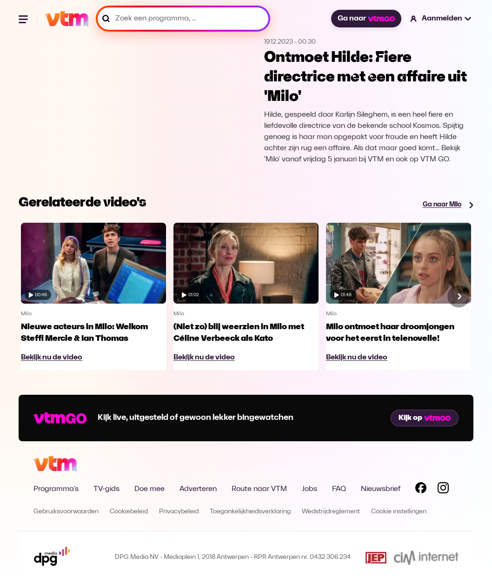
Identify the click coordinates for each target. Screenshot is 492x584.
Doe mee (149, 489)
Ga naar (366, 18)
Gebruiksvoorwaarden (66, 511)
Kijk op (425, 418)
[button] (441, 18)
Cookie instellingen (398, 511)
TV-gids (106, 489)
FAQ (339, 489)
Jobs (309, 489)
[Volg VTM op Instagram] (443, 489)
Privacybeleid (179, 511)
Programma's (56, 489)
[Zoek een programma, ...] (183, 18)
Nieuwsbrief (380, 489)
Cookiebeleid (129, 511)
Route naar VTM (259, 489)
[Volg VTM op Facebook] (420, 489)
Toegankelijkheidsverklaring (250, 511)
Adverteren (198, 489)
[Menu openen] (24, 18)
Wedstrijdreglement (331, 511)
